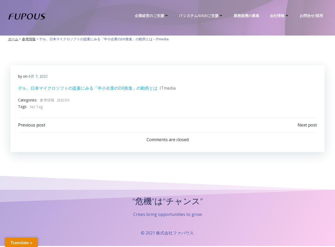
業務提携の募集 (247, 15)
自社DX (63, 100)
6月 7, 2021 (38, 76)
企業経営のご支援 (152, 15)
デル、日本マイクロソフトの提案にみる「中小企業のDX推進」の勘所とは (88, 88)
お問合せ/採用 (311, 15)
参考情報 (47, 100)
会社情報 (280, 15)
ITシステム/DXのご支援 (202, 15)
